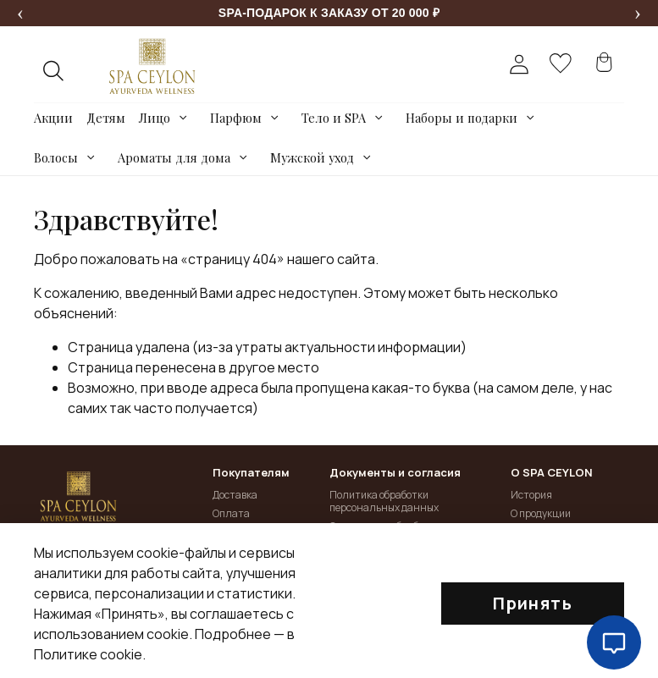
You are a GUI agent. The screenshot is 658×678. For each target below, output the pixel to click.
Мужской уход (312, 157)
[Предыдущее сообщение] (20, 13)
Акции (53, 118)
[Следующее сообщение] (638, 13)
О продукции (541, 513)
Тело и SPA (333, 118)
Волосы (56, 157)
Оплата (231, 513)
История (531, 494)
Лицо (154, 118)
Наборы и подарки (461, 118)
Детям (105, 118)
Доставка (235, 494)
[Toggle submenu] (183, 117)
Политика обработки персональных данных (384, 501)
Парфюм (236, 118)
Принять (532, 603)
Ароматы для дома (174, 157)
